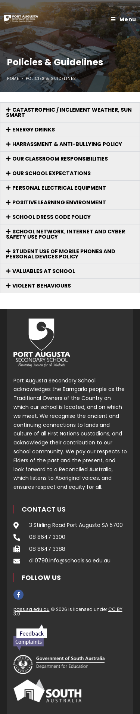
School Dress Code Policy (51, 217)
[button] (70, 112)
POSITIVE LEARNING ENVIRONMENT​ (59, 202)
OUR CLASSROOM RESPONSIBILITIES (60, 158)
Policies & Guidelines (51, 78)
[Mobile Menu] (123, 19)
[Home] (13, 78)
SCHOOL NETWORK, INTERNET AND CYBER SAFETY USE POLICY (65, 234)
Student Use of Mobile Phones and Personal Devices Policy (60, 254)
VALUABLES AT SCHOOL (43, 271)
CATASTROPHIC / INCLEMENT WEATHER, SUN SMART (69, 112)
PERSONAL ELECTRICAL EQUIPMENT (59, 188)
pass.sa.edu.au (31, 609)
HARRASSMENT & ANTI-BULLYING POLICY (67, 144)
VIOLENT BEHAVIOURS (41, 285)
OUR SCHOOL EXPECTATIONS (51, 173)
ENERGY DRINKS (33, 129)
